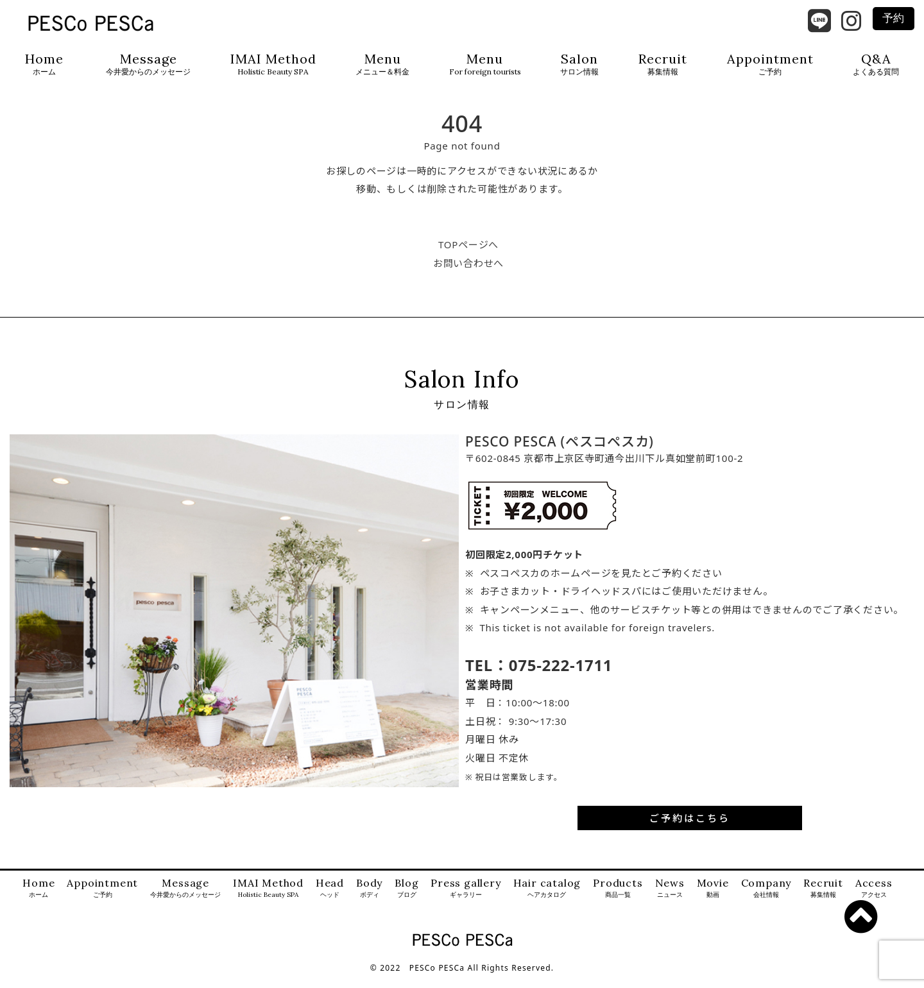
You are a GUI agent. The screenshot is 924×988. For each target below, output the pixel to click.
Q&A (876, 64)
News (670, 899)
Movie (713, 899)
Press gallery (466, 899)
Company (766, 899)
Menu (382, 64)
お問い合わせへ (468, 273)
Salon (579, 64)
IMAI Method (273, 64)
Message (148, 64)
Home (44, 64)
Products (617, 899)
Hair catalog (547, 899)
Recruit (662, 64)
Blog (406, 899)
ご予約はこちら (689, 828)
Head (330, 899)
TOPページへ (468, 255)
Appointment (770, 64)
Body (369, 899)
